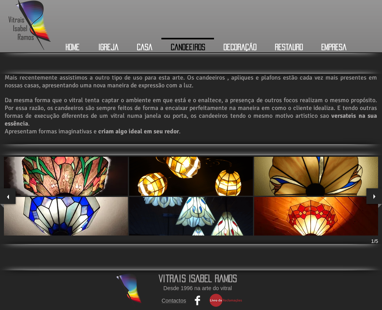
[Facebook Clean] (197, 300)
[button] (66, 176)
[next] (374, 196)
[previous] (8, 196)
